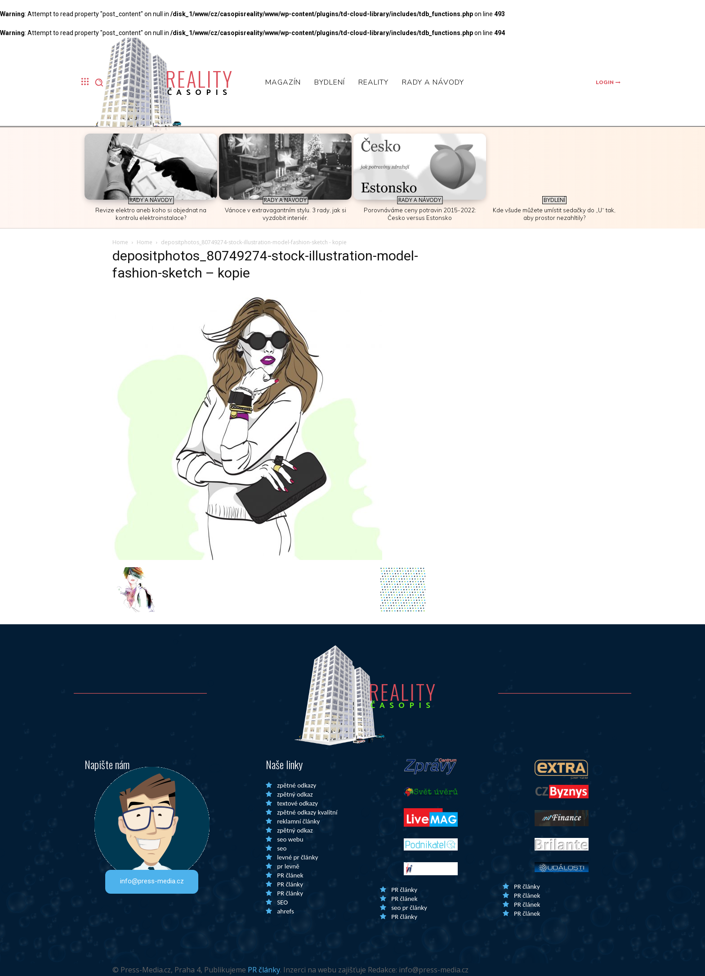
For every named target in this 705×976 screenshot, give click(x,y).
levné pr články (297, 857)
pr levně (288, 866)
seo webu (290, 839)
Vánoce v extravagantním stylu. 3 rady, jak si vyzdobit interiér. (285, 213)
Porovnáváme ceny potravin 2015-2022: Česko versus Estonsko (420, 213)
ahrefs (285, 911)
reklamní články (298, 821)
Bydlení (554, 200)
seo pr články (409, 908)
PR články (290, 884)
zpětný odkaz (294, 794)
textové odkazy (297, 803)
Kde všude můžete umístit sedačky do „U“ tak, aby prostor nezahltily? (554, 213)
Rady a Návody (150, 200)
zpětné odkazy (296, 785)
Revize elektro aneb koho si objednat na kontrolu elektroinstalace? (150, 213)
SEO (282, 902)
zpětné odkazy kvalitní (307, 812)
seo (281, 848)
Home (120, 242)
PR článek (290, 875)
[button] (99, 82)
